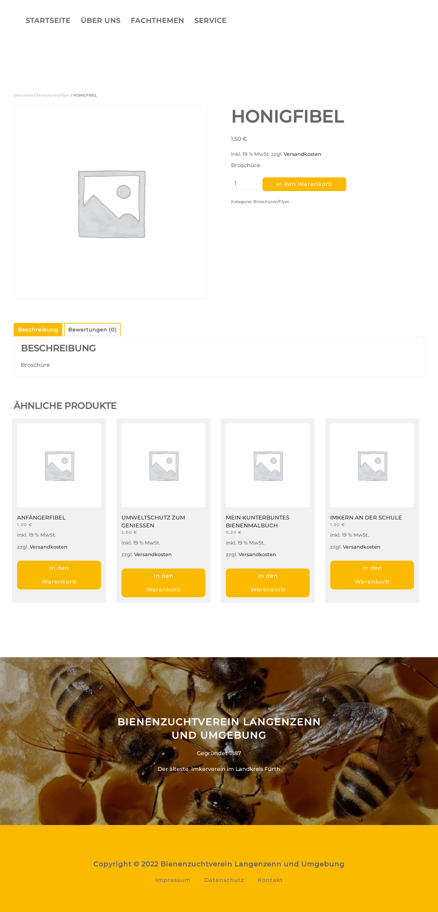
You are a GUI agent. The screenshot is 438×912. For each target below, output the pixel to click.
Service (210, 20)
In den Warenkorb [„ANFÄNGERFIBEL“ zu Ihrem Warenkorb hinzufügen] (59, 575)
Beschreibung (38, 329)
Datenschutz (224, 880)
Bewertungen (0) (92, 329)
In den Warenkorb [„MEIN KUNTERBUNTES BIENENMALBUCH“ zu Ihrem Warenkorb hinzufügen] (267, 583)
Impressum (173, 880)
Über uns (100, 20)
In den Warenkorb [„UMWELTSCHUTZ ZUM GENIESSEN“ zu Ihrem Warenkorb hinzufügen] (163, 583)
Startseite (48, 20)
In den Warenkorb (304, 184)
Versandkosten (302, 154)
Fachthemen (157, 20)
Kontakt (270, 880)
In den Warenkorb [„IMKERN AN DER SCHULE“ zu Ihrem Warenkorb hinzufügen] (372, 575)
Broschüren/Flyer (53, 95)
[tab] (34, 329)
